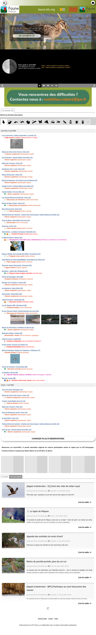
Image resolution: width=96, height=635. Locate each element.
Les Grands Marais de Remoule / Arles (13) (16, 197)
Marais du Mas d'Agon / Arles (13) (13, 203)
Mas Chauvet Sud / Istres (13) (12, 209)
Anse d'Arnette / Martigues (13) (12, 390)
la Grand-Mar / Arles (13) (10, 418)
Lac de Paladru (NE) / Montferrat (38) (14, 305)
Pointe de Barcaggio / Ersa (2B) (12, 277)
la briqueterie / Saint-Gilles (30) (12, 288)
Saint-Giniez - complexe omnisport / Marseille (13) (19, 232)
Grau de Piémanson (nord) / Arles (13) (14, 412)
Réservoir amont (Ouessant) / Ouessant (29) (17, 265)
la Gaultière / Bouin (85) (10, 372)
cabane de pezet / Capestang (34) (13, 300)
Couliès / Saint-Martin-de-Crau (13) (13, 401)
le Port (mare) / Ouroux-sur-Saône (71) (15, 345)
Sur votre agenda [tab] (15, 477)
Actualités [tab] (5, 477)
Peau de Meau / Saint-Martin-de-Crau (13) (16, 220)
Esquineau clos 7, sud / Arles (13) (13, 169)
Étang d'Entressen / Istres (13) (12, 175)
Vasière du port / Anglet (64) (11, 339)
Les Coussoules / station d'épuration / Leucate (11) (19, 135)
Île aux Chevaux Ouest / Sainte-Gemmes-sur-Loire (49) (20, 311)
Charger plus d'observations (48, 439)
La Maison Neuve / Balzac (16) (12, 237)
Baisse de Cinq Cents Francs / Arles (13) (15, 152)
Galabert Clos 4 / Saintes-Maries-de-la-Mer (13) (17, 186)
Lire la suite (84, 502)
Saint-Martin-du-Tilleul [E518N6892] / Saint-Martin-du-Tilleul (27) (23, 260)
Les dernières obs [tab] (7, 111)
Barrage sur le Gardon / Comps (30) (14, 282)
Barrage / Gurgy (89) (9, 378)
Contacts (50, 618)
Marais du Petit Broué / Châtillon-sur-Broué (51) (18, 327)
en (63, 9)
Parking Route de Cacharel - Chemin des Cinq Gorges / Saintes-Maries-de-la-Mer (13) (30, 215)
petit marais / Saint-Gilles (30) (12, 294)
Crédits (56, 618)
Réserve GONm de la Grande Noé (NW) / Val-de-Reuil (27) (21, 254)
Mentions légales (42, 618)
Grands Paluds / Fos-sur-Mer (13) (13, 192)
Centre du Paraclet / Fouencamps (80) (14, 367)
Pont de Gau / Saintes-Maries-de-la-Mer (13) (16, 430)
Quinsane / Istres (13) (9, 226)
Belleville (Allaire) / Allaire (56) (12, 333)
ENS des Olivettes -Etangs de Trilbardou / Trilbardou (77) (21, 350)
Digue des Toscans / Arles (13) (12, 163)
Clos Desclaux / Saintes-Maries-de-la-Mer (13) (17, 157)
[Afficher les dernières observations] (11, 115)
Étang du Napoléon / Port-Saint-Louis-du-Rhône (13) (19, 180)
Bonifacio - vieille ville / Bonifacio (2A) (15, 271)
